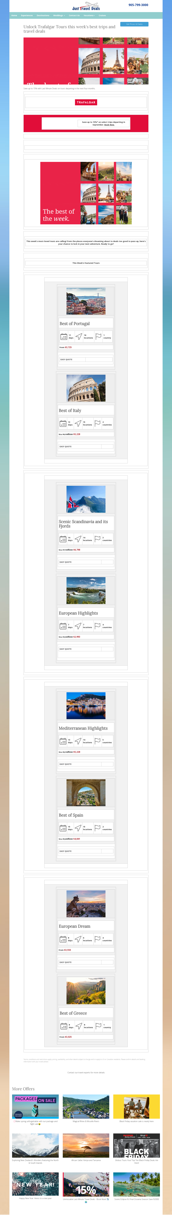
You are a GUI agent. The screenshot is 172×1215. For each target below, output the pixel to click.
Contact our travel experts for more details (86, 1072)
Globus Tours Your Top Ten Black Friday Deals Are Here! (136, 1148)
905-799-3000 (138, 5)
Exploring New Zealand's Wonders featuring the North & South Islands (35, 1148)
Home (14, 15)
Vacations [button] (89, 15)
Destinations (43, 15)
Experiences (27, 15)
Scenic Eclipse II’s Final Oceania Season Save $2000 (136, 1186)
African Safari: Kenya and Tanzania (86, 1147)
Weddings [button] (59, 15)
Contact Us (74, 15)
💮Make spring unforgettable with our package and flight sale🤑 (35, 1109)
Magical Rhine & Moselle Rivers (86, 1108)
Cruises (102, 15)
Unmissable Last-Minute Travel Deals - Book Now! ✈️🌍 (86, 1187)
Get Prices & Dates (134, 24)
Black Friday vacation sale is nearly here (136, 1108)
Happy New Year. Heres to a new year (35, 1186)
